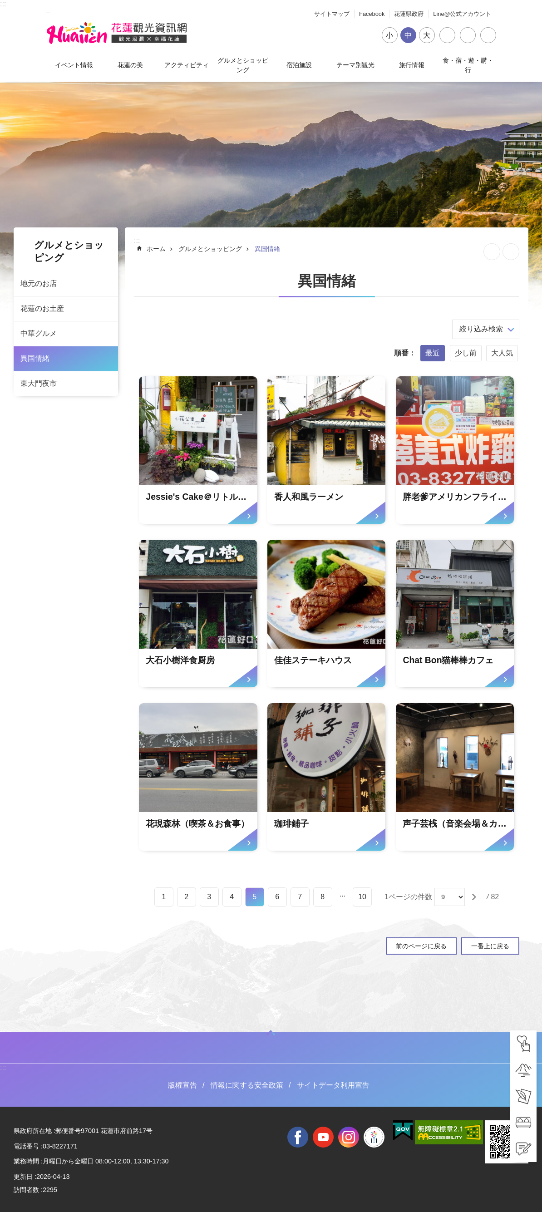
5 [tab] (254, 897)
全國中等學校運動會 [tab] (374, 1137)
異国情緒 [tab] (34, 358)
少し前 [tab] (466, 353)
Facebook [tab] (371, 13)
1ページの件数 (408, 897)
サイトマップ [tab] (332, 13)
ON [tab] (271, 1032)
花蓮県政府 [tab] (409, 13)
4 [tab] (232, 897)
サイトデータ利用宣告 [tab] (333, 1085)
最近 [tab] (432, 353)
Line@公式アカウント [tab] (462, 13)
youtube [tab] (323, 1137)
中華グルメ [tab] (38, 333)
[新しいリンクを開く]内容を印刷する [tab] (511, 251)
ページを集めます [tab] (491, 251)
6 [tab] (277, 897)
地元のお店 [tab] (38, 283)
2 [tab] (186, 897)
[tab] (523, 1043)
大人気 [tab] (502, 353)
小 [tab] (389, 35)
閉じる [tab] (488, 35)
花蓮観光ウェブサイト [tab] (116, 33)
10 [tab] (362, 897)
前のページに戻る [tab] (421, 946)
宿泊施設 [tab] (299, 65)
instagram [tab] (348, 1137)
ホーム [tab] (156, 248)
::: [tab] (3, 4)
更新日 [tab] (23, 1176)
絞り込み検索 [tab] (481, 329)
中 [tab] (408, 35)
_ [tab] (48, 8)
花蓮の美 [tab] (130, 65)
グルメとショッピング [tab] (242, 65)
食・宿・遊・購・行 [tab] (468, 65)
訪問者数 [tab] (26, 1189)
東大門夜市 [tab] (38, 383)
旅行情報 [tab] (411, 65)
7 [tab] (300, 897)
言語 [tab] (468, 35)
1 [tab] (164, 897)
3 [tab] (209, 897)
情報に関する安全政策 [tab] (247, 1085)
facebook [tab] (297, 1137)
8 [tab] (322, 897)
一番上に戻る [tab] (490, 946)
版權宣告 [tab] (182, 1085)
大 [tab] (426, 35)
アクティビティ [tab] (186, 65)
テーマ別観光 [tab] (355, 65)
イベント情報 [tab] (74, 65)
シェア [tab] (447, 35)
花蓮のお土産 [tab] (42, 308)
